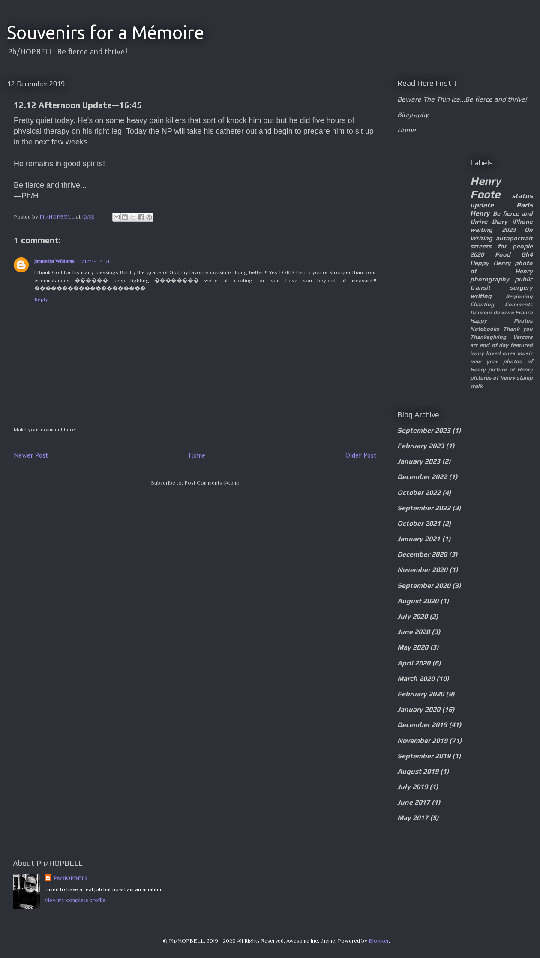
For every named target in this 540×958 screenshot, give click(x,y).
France (524, 312)
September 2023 (423, 430)
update (482, 205)
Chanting (482, 304)
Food (502, 254)
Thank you (518, 329)
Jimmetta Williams (54, 261)
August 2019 (417, 771)
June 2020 (413, 632)
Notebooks (484, 329)
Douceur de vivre (492, 312)
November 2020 (422, 570)
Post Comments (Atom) (212, 482)
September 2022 (423, 508)
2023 (509, 229)
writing (481, 296)
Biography (412, 115)
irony (477, 353)
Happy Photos (501, 320)
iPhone (522, 221)
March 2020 (416, 678)
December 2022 (422, 477)
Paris (524, 205)
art (473, 345)
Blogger (379, 940)
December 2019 (422, 725)
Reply (41, 299)
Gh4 (527, 254)
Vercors (523, 337)
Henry (480, 213)
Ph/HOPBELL (70, 878)
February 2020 (420, 694)
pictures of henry (492, 377)
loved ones (501, 353)
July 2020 (412, 616)
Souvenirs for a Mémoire (105, 32)
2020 (477, 254)
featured (521, 345)
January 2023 (418, 461)
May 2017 (412, 818)
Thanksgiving (488, 337)
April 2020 (413, 663)
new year (484, 361)
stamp (524, 377)
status (522, 196)
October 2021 (419, 523)
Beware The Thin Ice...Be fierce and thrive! (462, 99)
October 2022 (419, 492)
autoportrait (514, 238)
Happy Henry (490, 263)
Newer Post (31, 455)
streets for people (501, 246)
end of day (494, 345)
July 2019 (412, 787)
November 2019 (422, 740)
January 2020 (418, 709)
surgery (521, 287)
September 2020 (423, 585)
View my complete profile (75, 900)
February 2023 (420, 446)
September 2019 (423, 756)
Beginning (519, 296)
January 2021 (418, 539)
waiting (481, 229)
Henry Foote (485, 187)
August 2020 (417, 601)
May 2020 (412, 647)
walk (476, 386)
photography (489, 279)
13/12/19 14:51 (93, 261)
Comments (519, 304)
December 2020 (422, 554)
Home (197, 455)
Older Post (360, 455)
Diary (499, 221)
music (525, 353)
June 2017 (413, 802)
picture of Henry (510, 369)
